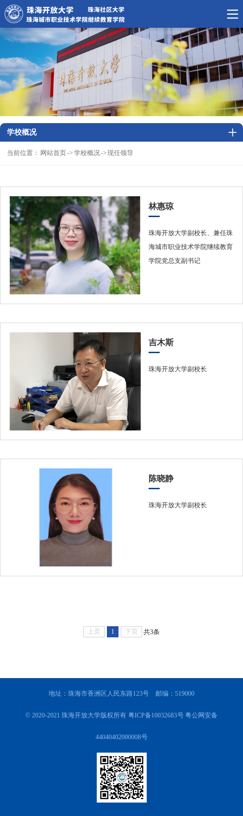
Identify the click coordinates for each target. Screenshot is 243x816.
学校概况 (87, 152)
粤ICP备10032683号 (156, 715)
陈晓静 (161, 478)
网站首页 (53, 152)
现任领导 (120, 152)
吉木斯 (161, 342)
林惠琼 (161, 206)
